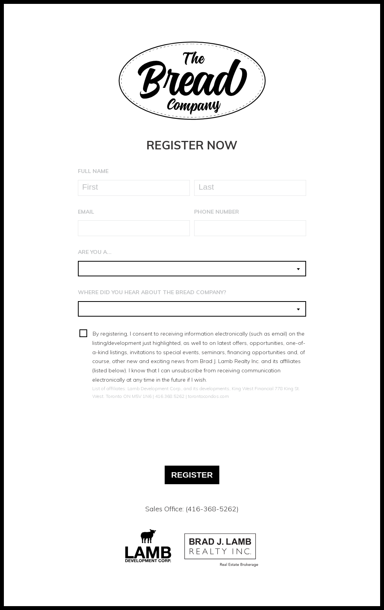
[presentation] (192, 427)
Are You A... (95, 251)
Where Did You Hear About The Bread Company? (152, 292)
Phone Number (216, 211)
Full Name (93, 171)
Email (86, 211)
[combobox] (192, 268)
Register (192, 474)
